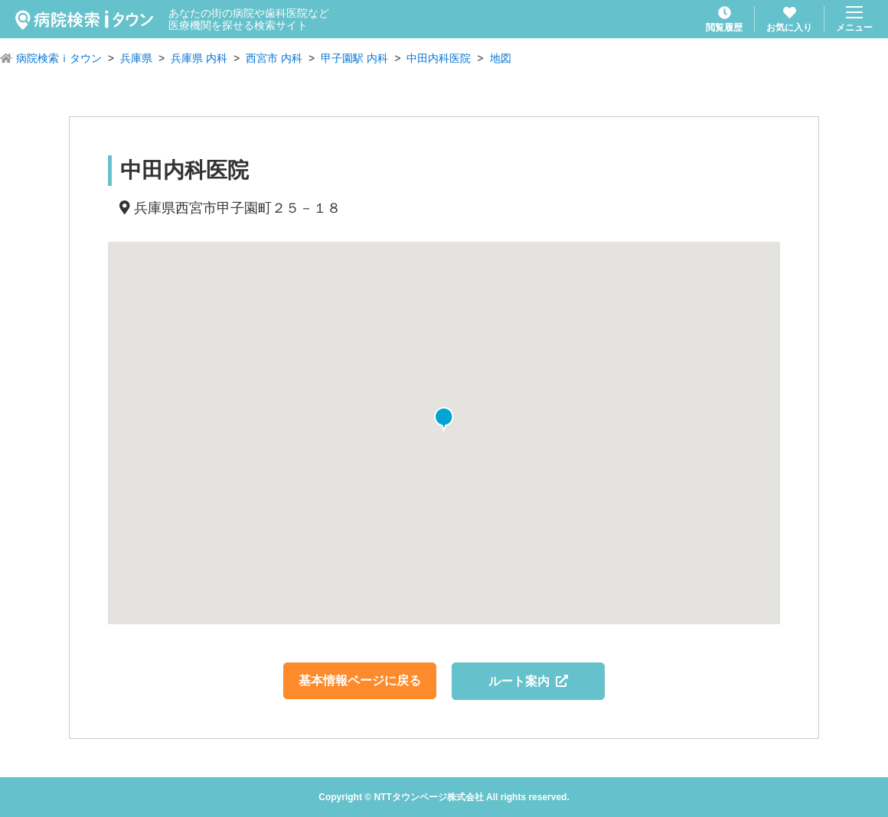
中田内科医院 (438, 58)
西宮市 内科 (274, 58)
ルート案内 (528, 681)
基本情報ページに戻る (360, 680)
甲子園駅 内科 (354, 58)
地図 (500, 58)
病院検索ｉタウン (59, 58)
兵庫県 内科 (199, 58)
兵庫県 (136, 58)
